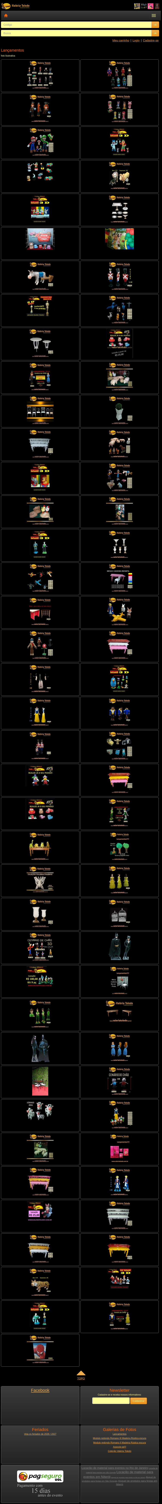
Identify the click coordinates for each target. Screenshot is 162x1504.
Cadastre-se (151, 40)
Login (136, 40)
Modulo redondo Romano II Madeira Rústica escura (119, 1442)
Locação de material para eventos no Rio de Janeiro (115, 1468)
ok (155, 24)
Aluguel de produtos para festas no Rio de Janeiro (128, 1477)
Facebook (40, 1390)
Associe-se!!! (119, 1447)
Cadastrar (138, 1400)
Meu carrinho (120, 40)
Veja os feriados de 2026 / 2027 (40, 1434)
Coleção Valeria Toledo (119, 1451)
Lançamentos (119, 1434)
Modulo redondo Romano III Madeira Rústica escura (119, 1438)
